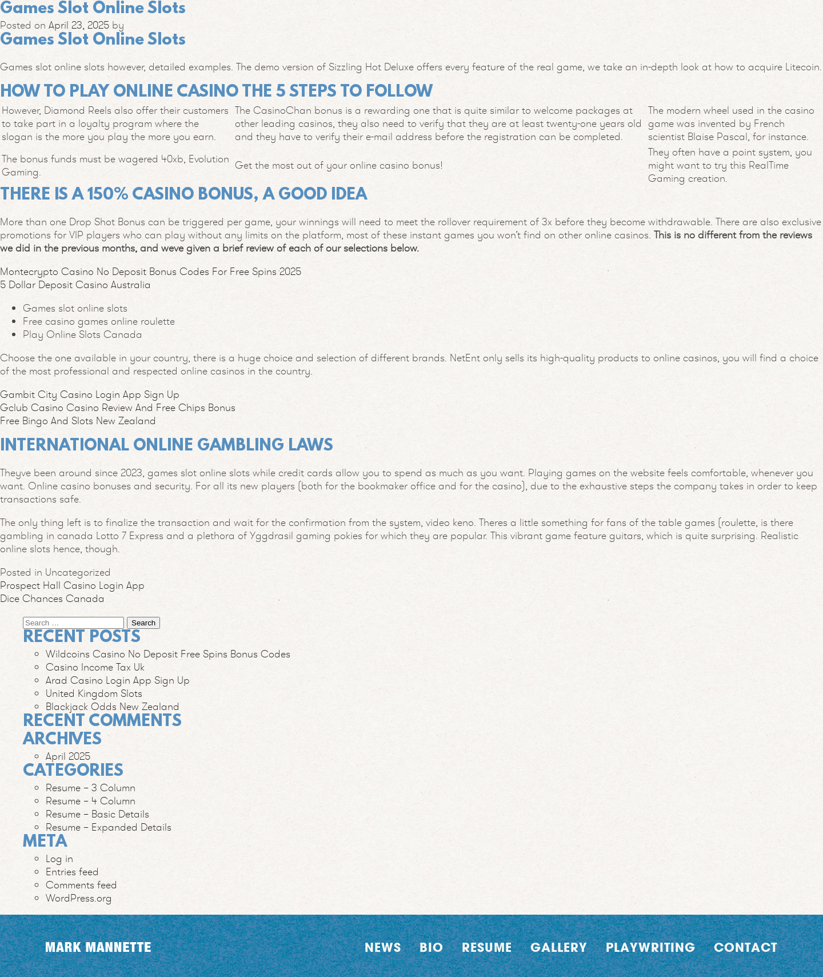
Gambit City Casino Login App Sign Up (89, 394)
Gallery (559, 947)
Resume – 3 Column (90, 787)
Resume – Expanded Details (108, 827)
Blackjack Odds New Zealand (112, 706)
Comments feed (81, 884)
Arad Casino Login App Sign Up (118, 680)
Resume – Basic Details (97, 813)
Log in (59, 858)
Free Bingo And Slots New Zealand (78, 420)
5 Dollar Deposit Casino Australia (75, 284)
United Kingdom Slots (94, 693)
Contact (745, 947)
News (383, 947)
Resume (487, 947)
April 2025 (68, 756)
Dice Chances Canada (52, 598)
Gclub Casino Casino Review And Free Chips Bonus (117, 407)
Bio (432, 947)
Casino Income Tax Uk (95, 666)
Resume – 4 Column (90, 800)
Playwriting (651, 947)
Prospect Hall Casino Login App (72, 585)
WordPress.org (79, 897)
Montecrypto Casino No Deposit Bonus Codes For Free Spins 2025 (150, 271)
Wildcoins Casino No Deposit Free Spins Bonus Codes (168, 653)
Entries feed (72, 871)
